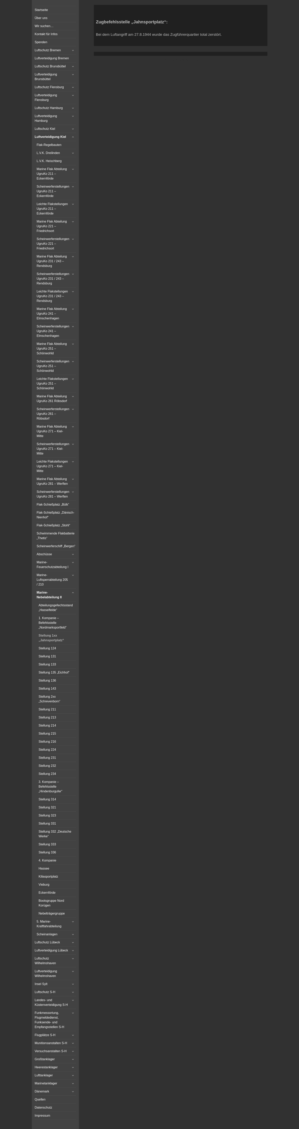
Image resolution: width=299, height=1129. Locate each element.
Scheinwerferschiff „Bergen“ (56, 546)
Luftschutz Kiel (45, 128)
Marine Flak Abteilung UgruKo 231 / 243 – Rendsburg (52, 261)
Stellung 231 (47, 757)
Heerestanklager (46, 1067)
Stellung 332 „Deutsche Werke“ (55, 834)
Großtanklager (45, 1059)
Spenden (41, 42)
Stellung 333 (47, 844)
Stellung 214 (47, 725)
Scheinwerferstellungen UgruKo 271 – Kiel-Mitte (53, 448)
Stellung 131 (47, 656)
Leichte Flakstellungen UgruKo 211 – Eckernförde (52, 208)
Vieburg (44, 884)
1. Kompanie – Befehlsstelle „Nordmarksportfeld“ (53, 622)
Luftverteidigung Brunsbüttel (46, 77)
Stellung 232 (47, 765)
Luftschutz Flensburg (49, 87)
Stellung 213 (47, 717)
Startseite (41, 10)
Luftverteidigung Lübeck (51, 950)
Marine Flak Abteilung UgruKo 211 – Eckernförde (52, 173)
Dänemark (42, 1091)
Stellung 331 (47, 823)
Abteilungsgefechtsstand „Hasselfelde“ (56, 608)
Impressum (42, 1115)
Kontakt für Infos (46, 34)
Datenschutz (43, 1107)
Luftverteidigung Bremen (52, 58)
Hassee (44, 868)
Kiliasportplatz (48, 876)
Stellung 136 (47, 680)
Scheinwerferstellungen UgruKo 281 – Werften (53, 494)
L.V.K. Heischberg (49, 161)
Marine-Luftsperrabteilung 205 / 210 (52, 579)
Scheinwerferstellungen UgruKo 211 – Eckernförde (53, 191)
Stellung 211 (47, 709)
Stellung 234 (47, 773)
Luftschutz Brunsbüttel (50, 66)
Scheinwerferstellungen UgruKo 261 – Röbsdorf (53, 413)
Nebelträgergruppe (52, 913)
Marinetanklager (46, 1083)
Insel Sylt (41, 984)
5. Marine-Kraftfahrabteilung (49, 924)
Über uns (41, 18)
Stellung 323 (47, 815)
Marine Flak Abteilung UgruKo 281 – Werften (52, 481)
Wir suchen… (44, 26)
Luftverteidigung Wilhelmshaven (46, 974)
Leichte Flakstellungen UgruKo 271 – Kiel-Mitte (52, 466)
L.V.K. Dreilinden (48, 153)
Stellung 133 (47, 664)
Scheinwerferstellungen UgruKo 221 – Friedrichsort (53, 243)
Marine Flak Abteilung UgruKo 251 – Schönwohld (52, 348)
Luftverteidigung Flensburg (46, 97)
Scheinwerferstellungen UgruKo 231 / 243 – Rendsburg (53, 278)
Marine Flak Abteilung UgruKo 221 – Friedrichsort (52, 226)
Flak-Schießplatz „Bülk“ (53, 504)
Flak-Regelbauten (49, 145)
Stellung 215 (47, 733)
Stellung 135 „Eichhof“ (54, 672)
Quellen (40, 1099)
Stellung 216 (47, 741)
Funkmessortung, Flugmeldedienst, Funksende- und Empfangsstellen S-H (49, 1020)
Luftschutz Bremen (48, 50)
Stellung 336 (47, 852)
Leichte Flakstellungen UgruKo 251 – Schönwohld (52, 383)
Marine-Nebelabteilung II (49, 595)
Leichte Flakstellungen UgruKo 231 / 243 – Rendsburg (52, 296)
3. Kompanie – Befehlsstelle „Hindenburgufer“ (50, 786)
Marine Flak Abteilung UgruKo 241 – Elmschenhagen (52, 313)
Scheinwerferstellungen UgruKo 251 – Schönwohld (53, 366)
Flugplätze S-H (45, 1035)
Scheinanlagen (47, 934)
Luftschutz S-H (45, 992)
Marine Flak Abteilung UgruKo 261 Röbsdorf (52, 399)
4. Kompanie (47, 860)
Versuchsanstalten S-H (51, 1051)
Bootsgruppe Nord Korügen (51, 903)
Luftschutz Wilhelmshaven (45, 961)
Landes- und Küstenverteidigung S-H (51, 1002)
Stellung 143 (47, 688)
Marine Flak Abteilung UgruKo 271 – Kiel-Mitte (52, 431)
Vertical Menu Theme (188, 59)
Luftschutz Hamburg (49, 108)
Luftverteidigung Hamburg (46, 118)
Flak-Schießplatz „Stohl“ (53, 525)
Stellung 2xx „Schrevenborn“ (49, 699)
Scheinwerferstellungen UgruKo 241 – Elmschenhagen (53, 331)
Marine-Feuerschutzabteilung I (53, 565)
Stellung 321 (47, 807)
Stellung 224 (47, 749)
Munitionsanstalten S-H (51, 1043)
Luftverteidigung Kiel (50, 136)
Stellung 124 (47, 648)
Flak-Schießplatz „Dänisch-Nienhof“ (55, 515)
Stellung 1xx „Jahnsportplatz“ (51, 638)
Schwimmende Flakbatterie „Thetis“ (56, 536)
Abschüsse (44, 554)
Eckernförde (47, 892)
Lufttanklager (44, 1075)
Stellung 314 (47, 799)
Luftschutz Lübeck (47, 942)
